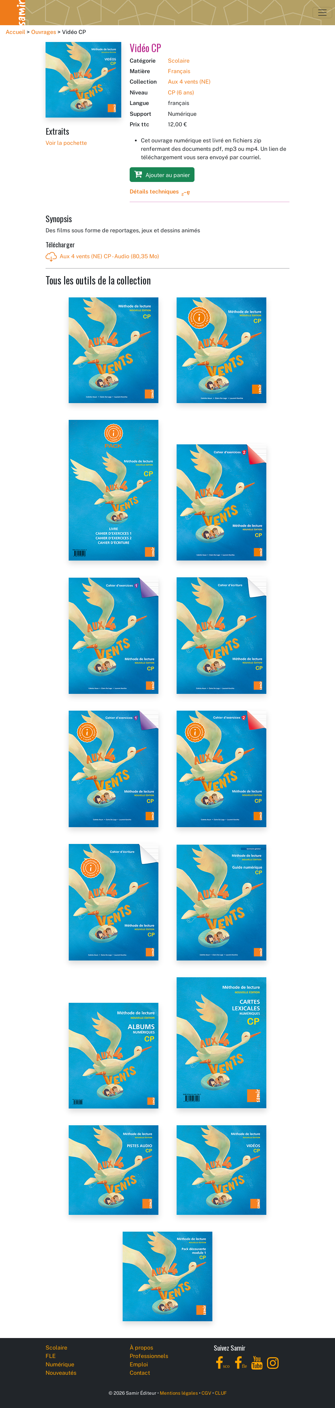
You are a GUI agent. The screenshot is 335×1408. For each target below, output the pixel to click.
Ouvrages (43, 32)
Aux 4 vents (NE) (189, 81)
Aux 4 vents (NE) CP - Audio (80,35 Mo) (102, 256)
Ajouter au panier (162, 174)
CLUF (221, 1393)
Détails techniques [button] (154, 191)
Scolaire (179, 60)
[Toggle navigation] (322, 12)
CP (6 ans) (181, 92)
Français (179, 71)
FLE (51, 1356)
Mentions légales (179, 1393)
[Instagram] (273, 1367)
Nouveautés (61, 1373)
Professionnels (149, 1356)
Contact (140, 1373)
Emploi (139, 1364)
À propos (141, 1347)
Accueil (15, 32)
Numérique (60, 1364)
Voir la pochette (66, 143)
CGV (206, 1393)
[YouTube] (257, 1367)
